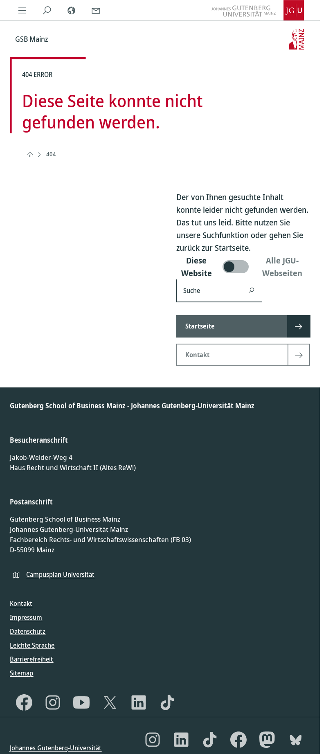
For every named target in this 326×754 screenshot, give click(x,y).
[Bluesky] (296, 739)
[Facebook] (24, 702)
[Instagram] (53, 702)
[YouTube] (81, 702)
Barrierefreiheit (31, 659)
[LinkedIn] (138, 702)
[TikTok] (167, 702)
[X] (110, 702)
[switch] (243, 266)
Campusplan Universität (60, 574)
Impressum (26, 617)
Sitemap (21, 672)
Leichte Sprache (32, 645)
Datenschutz (27, 631)
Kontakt (21, 603)
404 (51, 154)
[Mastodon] (267, 739)
